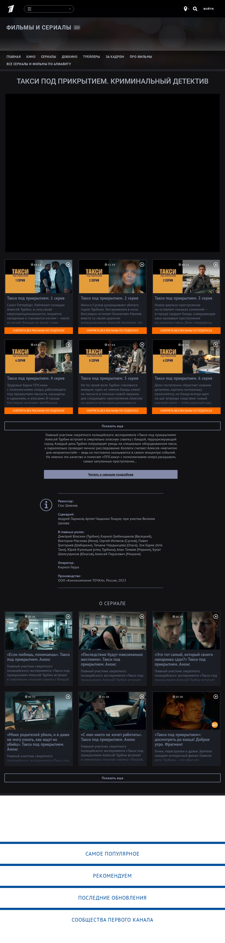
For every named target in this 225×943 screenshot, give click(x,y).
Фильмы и (38, 27)
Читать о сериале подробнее (110, 474)
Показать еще (112, 426)
